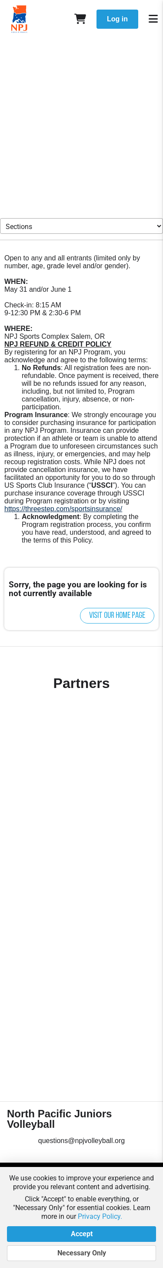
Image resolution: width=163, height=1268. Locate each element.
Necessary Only (81, 1253)
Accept (81, 1234)
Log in (117, 19)
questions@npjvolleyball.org (81, 1140)
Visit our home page (117, 615)
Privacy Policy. (100, 1216)
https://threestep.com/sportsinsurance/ (63, 509)
